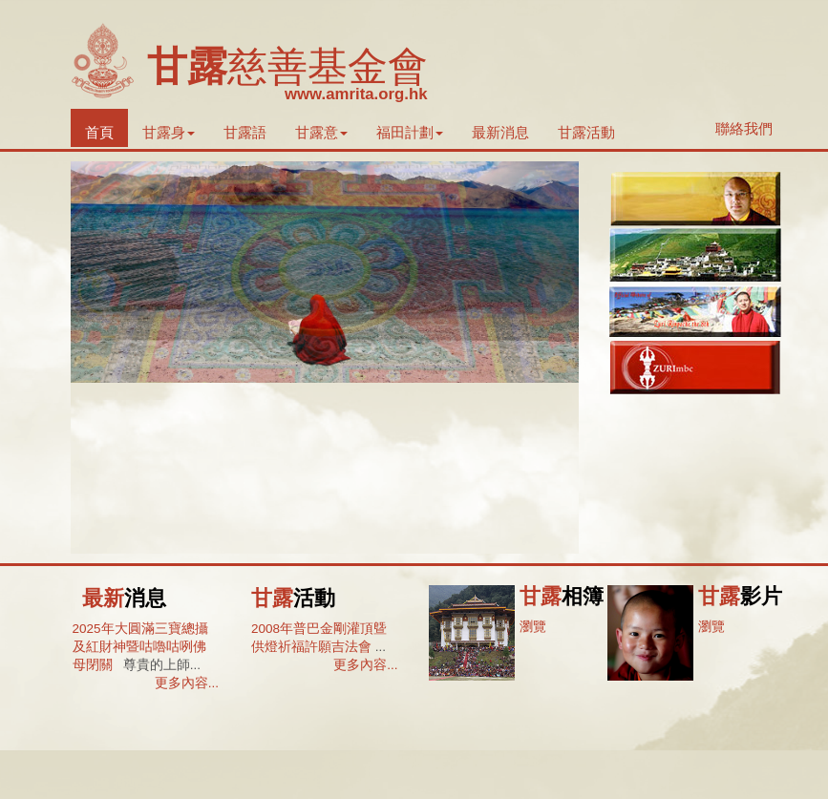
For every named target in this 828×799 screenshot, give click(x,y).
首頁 (99, 132)
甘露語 (244, 132)
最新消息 (500, 132)
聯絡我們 (744, 128)
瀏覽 (533, 627)
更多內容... (187, 683)
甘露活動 (586, 132)
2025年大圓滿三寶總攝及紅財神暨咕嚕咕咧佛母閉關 (140, 647)
